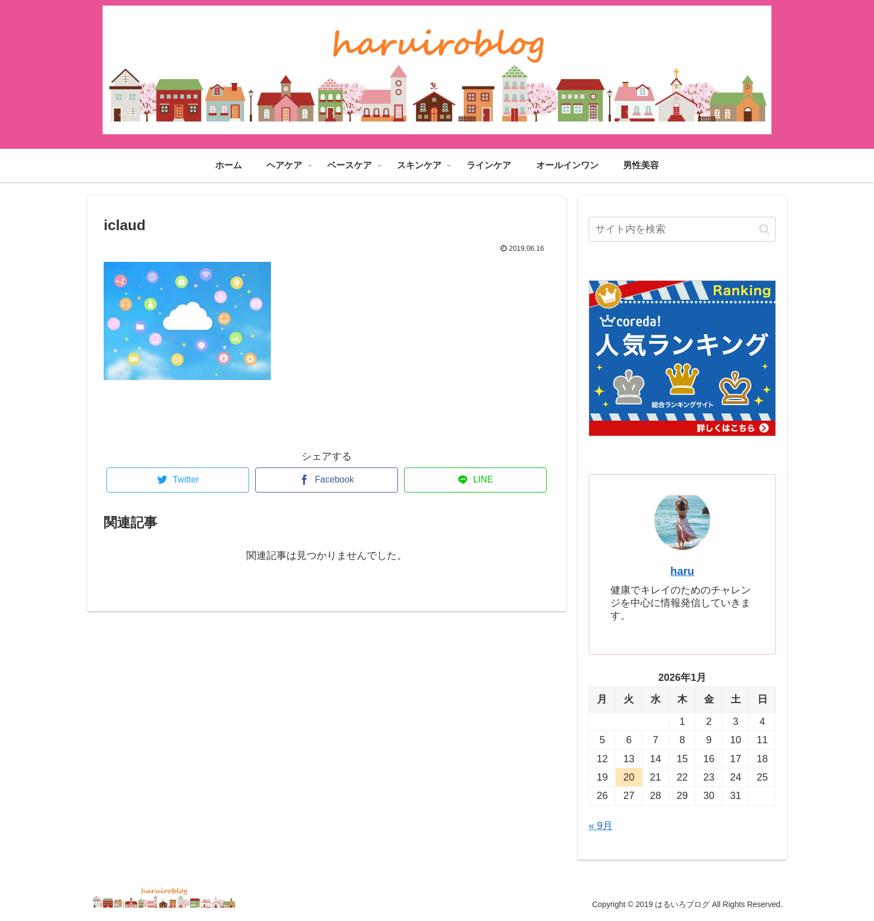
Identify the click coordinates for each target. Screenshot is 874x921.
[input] (682, 229)
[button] (764, 229)
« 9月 (601, 825)
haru (683, 571)
